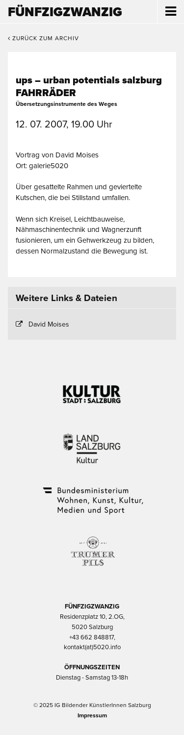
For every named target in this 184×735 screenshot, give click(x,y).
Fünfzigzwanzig (65, 12)
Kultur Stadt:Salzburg (92, 390)
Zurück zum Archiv (43, 38)
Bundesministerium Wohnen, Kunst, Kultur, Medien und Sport (92, 494)
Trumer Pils (92, 546)
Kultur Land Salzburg (92, 442)
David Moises (48, 324)
